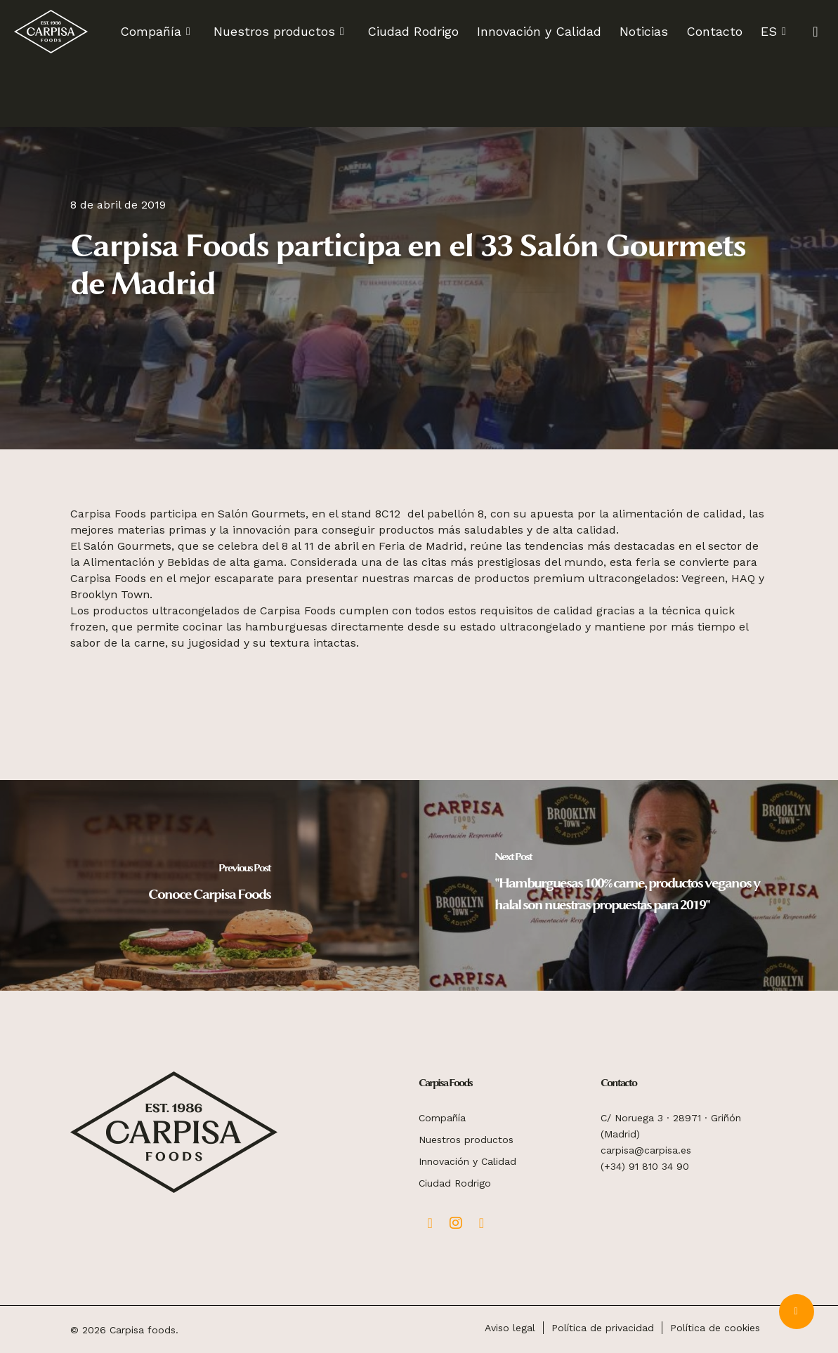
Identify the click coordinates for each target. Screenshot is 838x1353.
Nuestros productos (466, 1139)
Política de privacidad (602, 1327)
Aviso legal (510, 1327)
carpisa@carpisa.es (646, 1150)
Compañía (442, 1117)
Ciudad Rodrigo (455, 1183)
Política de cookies (715, 1327)
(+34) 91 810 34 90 (645, 1166)
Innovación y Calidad (467, 1161)
